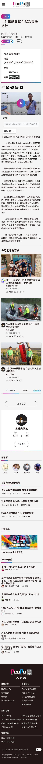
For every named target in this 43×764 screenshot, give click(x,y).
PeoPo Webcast (28, 693)
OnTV (6, 16)
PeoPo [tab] (25, 390)
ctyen (38, 473)
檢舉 (19, 41)
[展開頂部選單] (39, 4)
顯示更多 (13, 72)
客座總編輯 (26, 704)
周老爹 (7, 600)
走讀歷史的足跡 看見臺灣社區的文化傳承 (20, 596)
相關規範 (5, 693)
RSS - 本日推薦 (7, 742)
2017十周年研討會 (29, 720)
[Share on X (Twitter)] (12, 87)
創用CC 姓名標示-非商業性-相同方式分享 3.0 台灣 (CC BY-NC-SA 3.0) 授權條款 (15, 77)
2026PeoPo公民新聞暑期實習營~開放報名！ (21, 609)
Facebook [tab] (10, 390)
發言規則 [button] (37, 390)
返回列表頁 (21, 404)
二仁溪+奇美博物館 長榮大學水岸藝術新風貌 (23, 370)
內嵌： (6, 118)
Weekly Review (7, 701)
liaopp (5, 473)
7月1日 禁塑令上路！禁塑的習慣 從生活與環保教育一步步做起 (23, 281)
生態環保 (18, 63)
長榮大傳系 (10, 330)
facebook (17, 678)
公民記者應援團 (28, 697)
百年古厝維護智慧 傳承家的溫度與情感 (21, 621)
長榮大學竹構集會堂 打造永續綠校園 (19, 490)
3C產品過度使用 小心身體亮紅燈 (17, 513)
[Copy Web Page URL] (21, 87)
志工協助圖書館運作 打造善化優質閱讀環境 (20, 634)
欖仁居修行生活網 (12, 586)
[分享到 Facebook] (7, 87)
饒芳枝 (7, 570)
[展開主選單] (3, 4)
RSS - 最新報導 (7, 738)
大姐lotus (27, 473)
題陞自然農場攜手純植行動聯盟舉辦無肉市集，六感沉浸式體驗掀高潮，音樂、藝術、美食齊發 (21, 580)
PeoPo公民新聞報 (29, 689)
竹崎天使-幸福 (10, 638)
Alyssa (7, 652)
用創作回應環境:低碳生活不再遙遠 (18, 566)
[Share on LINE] (16, 87)
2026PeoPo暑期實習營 (11, 552)
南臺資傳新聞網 (12, 286)
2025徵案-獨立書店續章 (31, 716)
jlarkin (16, 473)
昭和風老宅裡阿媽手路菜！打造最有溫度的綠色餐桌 (21, 648)
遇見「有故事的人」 (30, 727)
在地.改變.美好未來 (30, 723)
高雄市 (17, 54)
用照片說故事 (7, 727)
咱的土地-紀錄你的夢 (10, 723)
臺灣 (11, 54)
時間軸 (4, 697)
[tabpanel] (21, 397)
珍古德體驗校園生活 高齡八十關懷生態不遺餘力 (22, 325)
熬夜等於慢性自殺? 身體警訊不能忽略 (20, 501)
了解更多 (21, 444)
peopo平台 (9, 614)
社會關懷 (8, 63)
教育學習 (28, 63)
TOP (38, 750)
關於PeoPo (6, 689)
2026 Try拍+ (6, 716)
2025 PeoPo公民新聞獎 (11, 720)
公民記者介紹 (27, 701)
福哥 (7, 625)
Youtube (24, 678)
